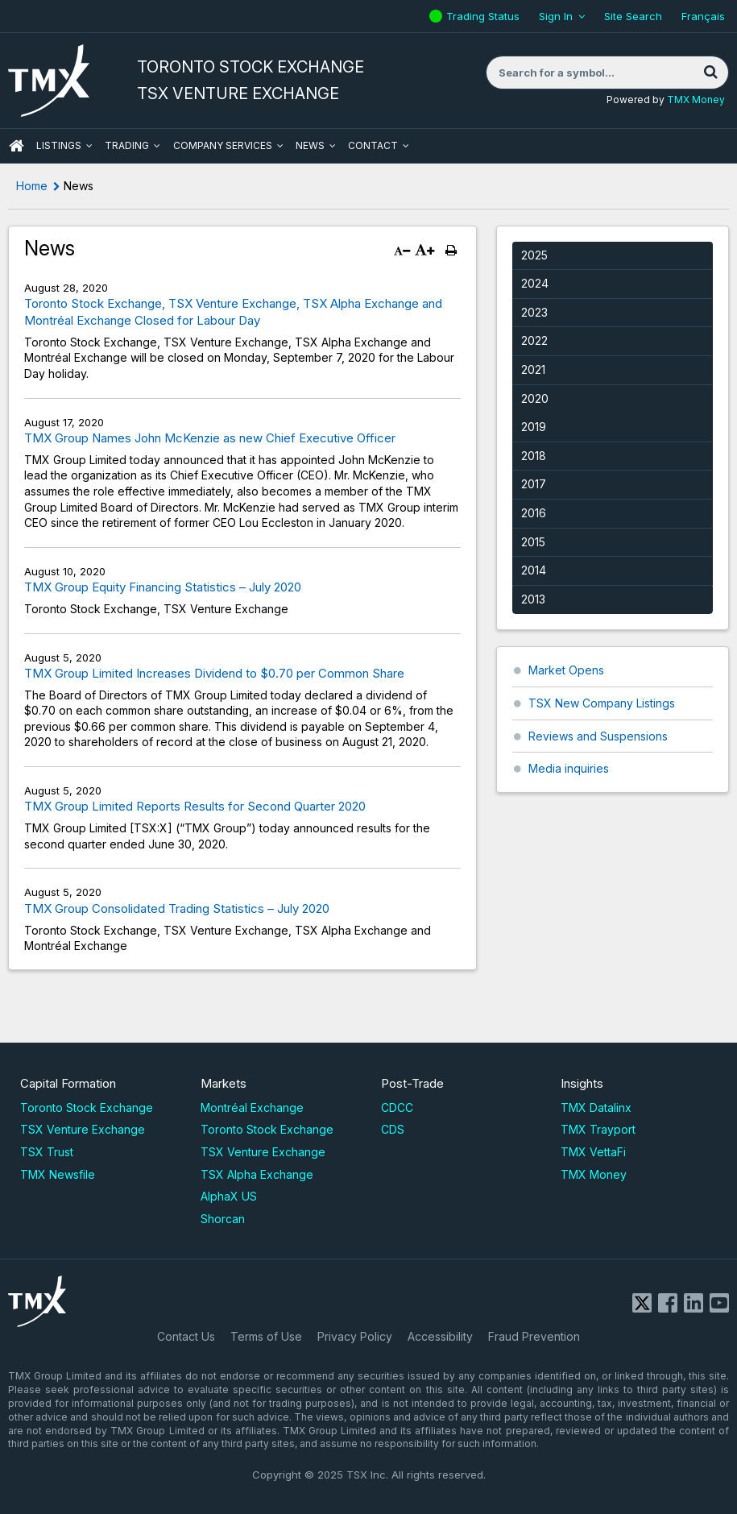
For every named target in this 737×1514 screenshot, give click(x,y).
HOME (16, 146)
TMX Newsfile (57, 1174)
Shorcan (223, 1219)
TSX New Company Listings (601, 703)
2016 (533, 513)
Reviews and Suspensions (598, 736)
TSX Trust (46, 1152)
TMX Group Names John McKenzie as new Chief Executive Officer (209, 438)
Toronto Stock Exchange (86, 1107)
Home (32, 186)
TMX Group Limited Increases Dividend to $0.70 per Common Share (214, 673)
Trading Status (485, 16)
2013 (533, 599)
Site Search (633, 16)
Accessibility (440, 1336)
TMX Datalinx (596, 1107)
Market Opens (566, 670)
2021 (533, 369)
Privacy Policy (354, 1336)
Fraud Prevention (534, 1336)
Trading (127, 145)
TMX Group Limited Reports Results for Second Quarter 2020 (195, 806)
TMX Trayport (598, 1129)
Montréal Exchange (252, 1107)
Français (703, 16)
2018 (533, 455)
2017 (533, 484)
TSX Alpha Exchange (257, 1174)
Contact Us (186, 1336)
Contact (373, 145)
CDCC (397, 1107)
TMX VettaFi (593, 1152)
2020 (535, 398)
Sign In (556, 16)
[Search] (710, 72)
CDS (392, 1129)
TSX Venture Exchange (82, 1129)
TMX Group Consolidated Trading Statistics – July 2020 (176, 908)
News (310, 145)
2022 (534, 340)
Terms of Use (266, 1336)
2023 (534, 312)
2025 (534, 255)
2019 (533, 426)
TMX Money (696, 99)
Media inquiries (568, 768)
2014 (533, 570)
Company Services (222, 145)
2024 (535, 283)
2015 (533, 542)
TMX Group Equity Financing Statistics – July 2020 (162, 587)
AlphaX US (229, 1196)
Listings (58, 145)
